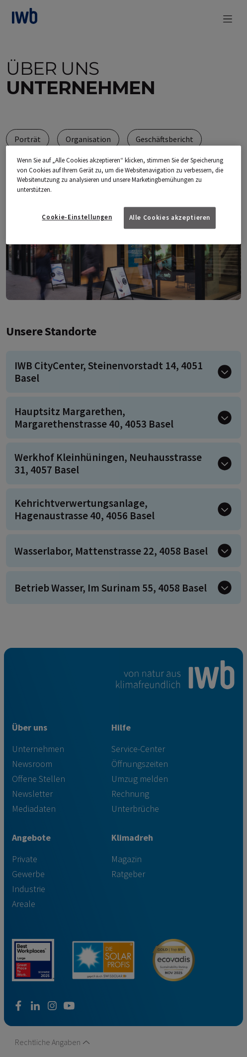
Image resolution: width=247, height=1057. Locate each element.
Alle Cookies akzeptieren (170, 217)
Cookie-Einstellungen (77, 217)
